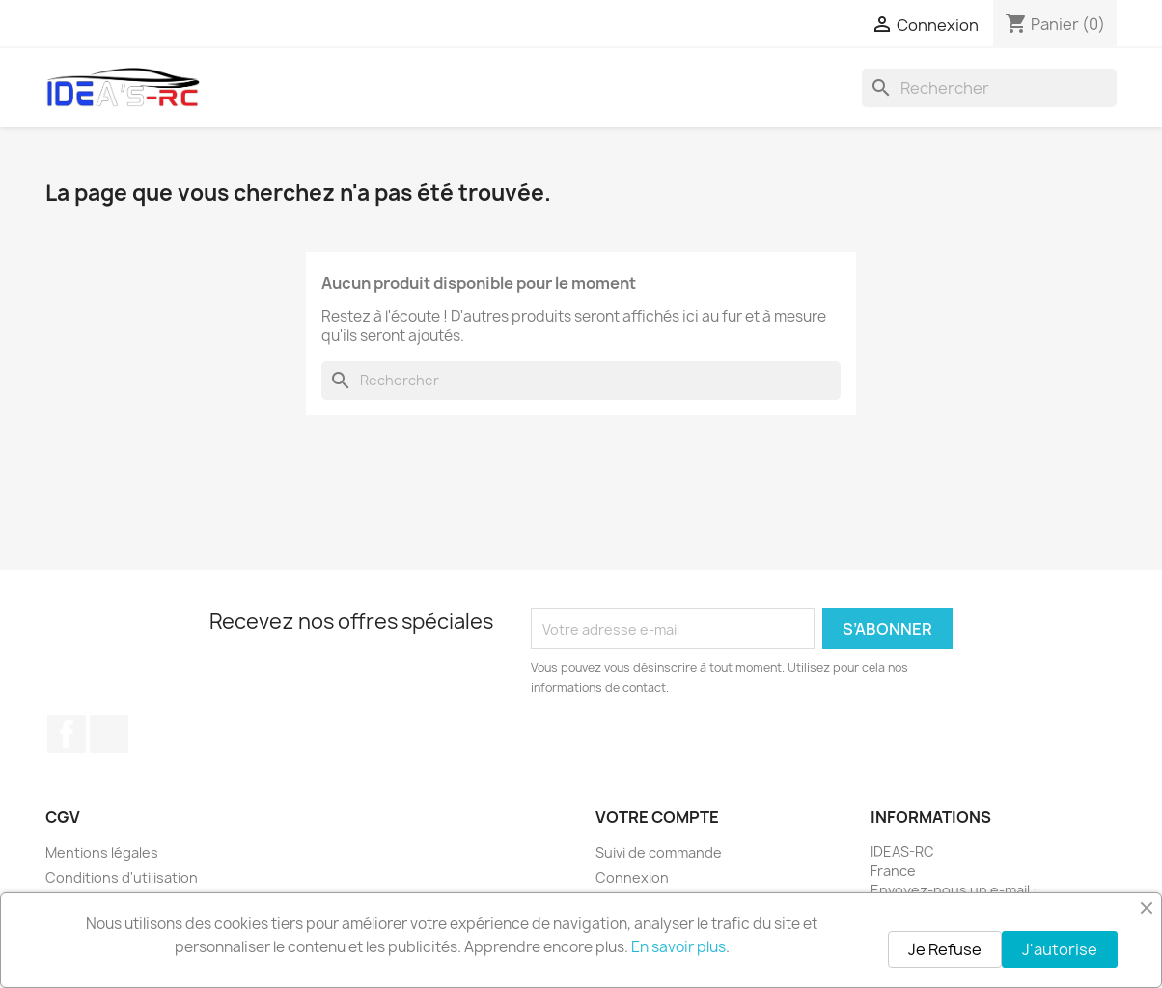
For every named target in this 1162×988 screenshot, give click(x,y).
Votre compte (657, 817)
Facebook (66, 734)
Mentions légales (101, 852)
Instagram (109, 734)
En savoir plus (678, 947)
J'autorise (1059, 949)
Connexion (632, 877)
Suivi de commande (658, 852)
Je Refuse (945, 949)
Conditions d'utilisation (121, 877)
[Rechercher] (989, 88)
